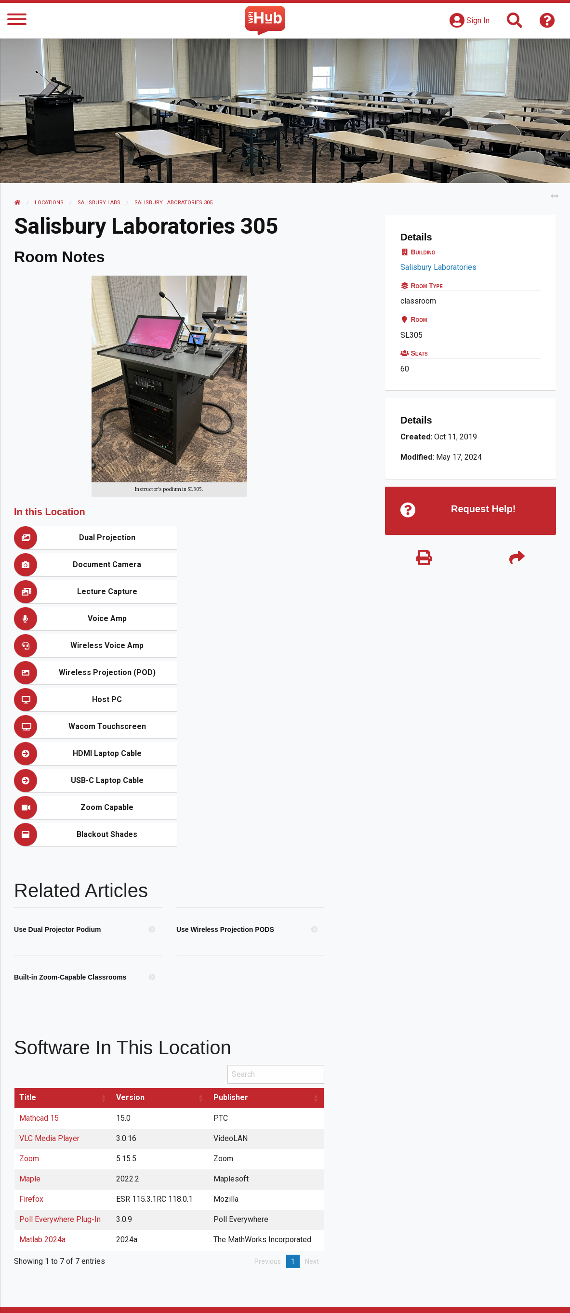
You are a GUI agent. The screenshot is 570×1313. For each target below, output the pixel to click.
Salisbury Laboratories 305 (174, 202)
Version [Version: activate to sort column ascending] (131, 935)
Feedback (320, 1295)
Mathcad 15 (39, 955)
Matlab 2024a (43, 1077)
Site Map (368, 1295)
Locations (49, 202)
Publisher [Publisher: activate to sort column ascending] (231, 935)
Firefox (32, 1036)
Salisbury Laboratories (438, 267)
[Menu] (17, 20)
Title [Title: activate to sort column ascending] (28, 935)
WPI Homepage (425, 1295)
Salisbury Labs (99, 202)
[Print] (424, 559)
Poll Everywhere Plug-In (60, 1056)
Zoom (30, 996)
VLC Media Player (50, 976)
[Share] (516, 559)
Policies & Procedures (505, 1295)
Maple (30, 1016)
